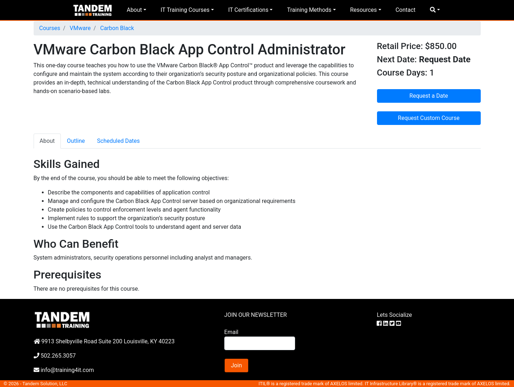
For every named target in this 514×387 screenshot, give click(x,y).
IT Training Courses (185, 9)
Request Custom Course (428, 118)
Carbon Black (116, 28)
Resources (363, 9)
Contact (406, 9)
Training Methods (309, 9)
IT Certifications (248, 9)
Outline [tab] (76, 140)
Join (236, 365)
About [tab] (47, 140)
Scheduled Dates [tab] (118, 140)
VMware (79, 28)
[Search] (259, 343)
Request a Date (429, 95)
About (134, 9)
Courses (49, 28)
